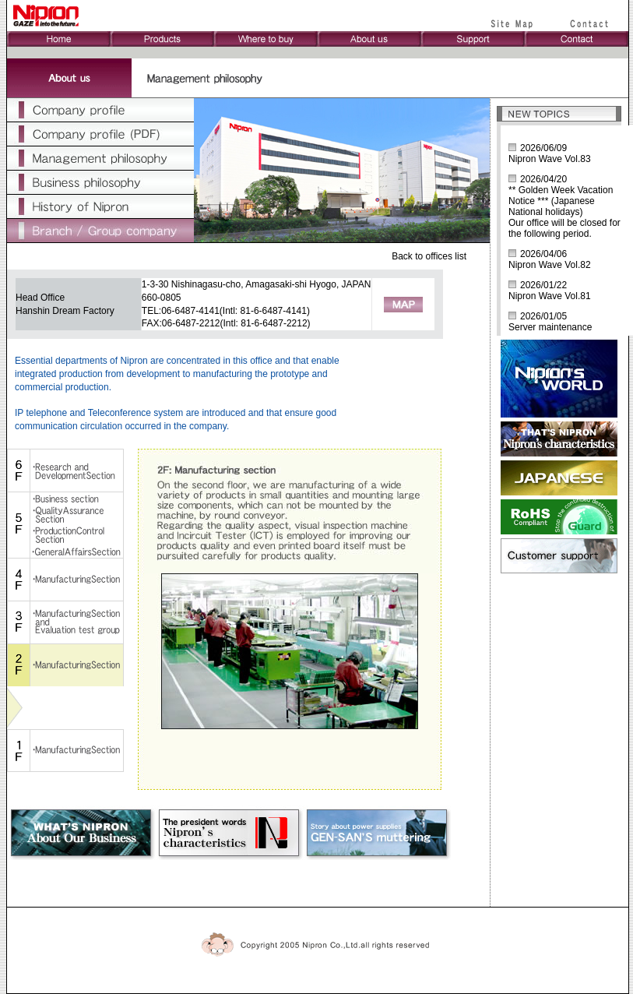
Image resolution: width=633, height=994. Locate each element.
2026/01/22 (543, 285)
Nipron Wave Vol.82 (549, 264)
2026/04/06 (543, 253)
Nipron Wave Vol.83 (549, 158)
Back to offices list (429, 256)
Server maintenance (550, 327)
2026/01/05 (543, 316)
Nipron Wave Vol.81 (549, 296)
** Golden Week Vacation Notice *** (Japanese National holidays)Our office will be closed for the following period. (564, 212)
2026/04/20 (543, 179)
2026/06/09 (543, 148)
